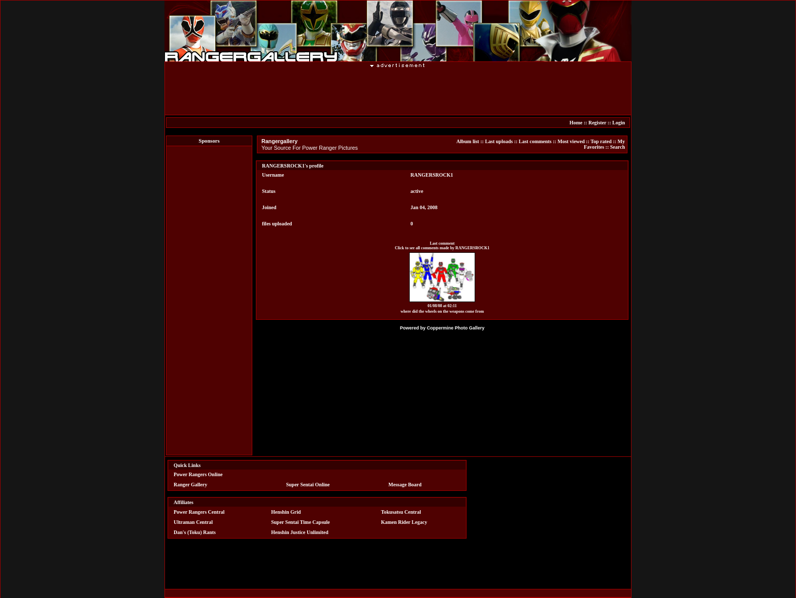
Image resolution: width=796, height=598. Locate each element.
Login (618, 122)
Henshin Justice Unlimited (299, 532)
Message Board (404, 484)
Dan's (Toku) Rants (195, 532)
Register (597, 122)
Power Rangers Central (199, 512)
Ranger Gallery (190, 484)
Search (617, 147)
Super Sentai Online (308, 484)
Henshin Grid (286, 512)
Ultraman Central (193, 522)
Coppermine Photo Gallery (456, 327)
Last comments (535, 141)
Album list (467, 141)
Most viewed (571, 141)
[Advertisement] (398, 91)
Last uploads (499, 141)
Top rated (601, 141)
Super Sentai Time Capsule (300, 522)
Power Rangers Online (198, 474)
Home (576, 122)
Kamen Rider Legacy (404, 522)
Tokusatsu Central (401, 512)
